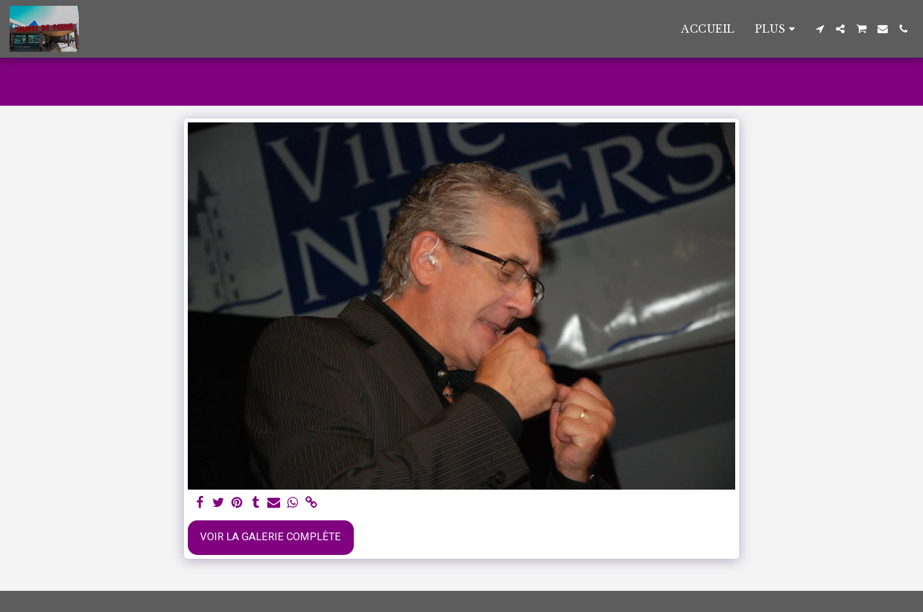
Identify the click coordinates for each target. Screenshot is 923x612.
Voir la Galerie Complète (270, 537)
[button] (819, 29)
